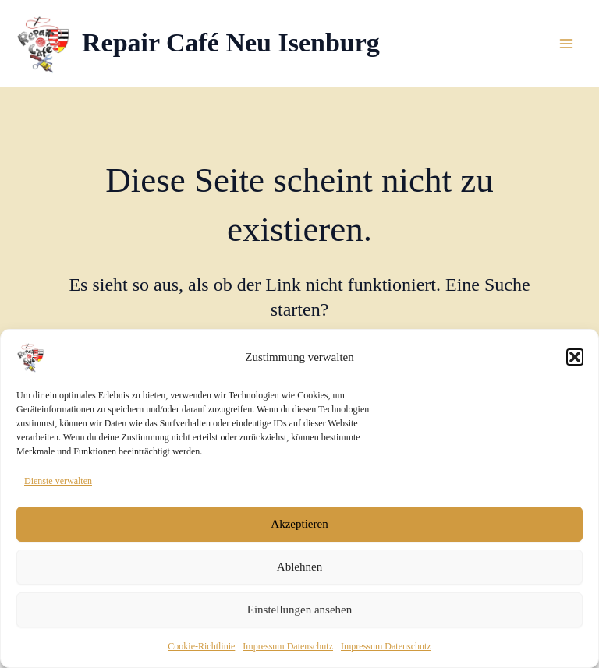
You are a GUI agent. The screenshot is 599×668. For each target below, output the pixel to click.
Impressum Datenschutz (288, 650)
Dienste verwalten (58, 485)
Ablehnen (299, 571)
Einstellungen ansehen (300, 614)
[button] (575, 361)
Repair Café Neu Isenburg (231, 42)
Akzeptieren (299, 528)
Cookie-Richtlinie (201, 650)
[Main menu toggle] (566, 44)
